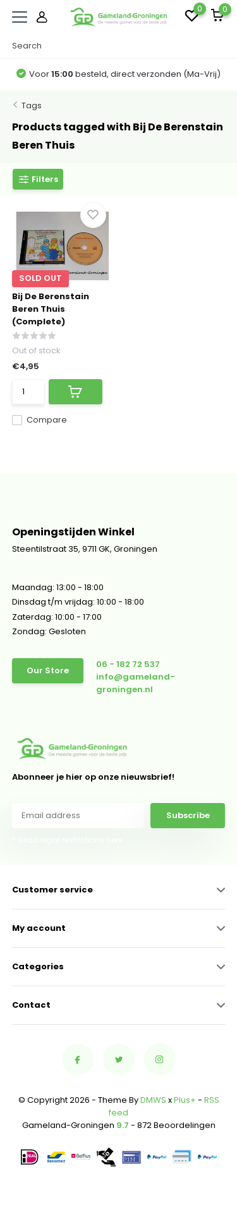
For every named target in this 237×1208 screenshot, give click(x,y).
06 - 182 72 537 (128, 664)
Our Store (48, 670)
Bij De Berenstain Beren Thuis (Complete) (50, 309)
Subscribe (188, 815)
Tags (31, 105)
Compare (39, 420)
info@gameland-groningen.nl (135, 683)
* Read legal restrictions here (67, 840)
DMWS (153, 1100)
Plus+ (185, 1100)
